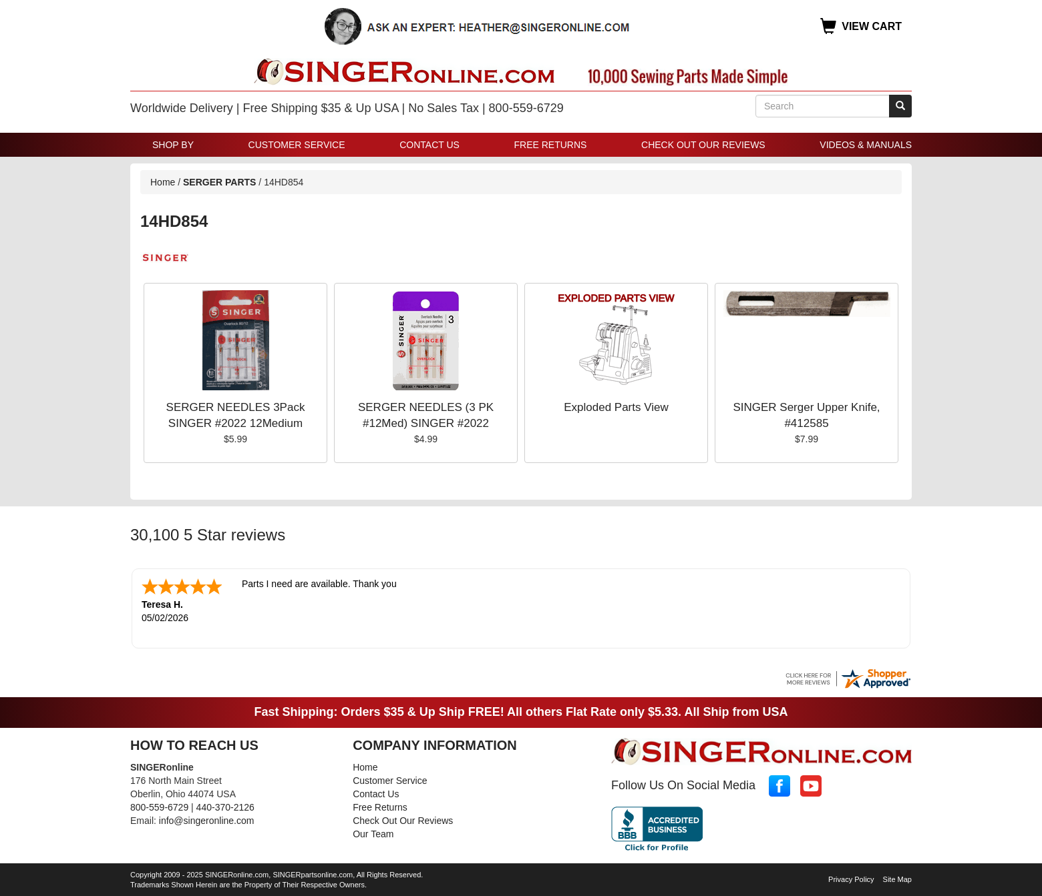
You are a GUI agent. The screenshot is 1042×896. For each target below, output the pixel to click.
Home (162, 182)
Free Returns (550, 144)
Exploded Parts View (616, 407)
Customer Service (296, 144)
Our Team (373, 832)
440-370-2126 (225, 806)
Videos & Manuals (866, 144)
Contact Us (429, 144)
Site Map (897, 878)
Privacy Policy (851, 878)
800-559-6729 (159, 806)
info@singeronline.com (206, 819)
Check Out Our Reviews (703, 144)
